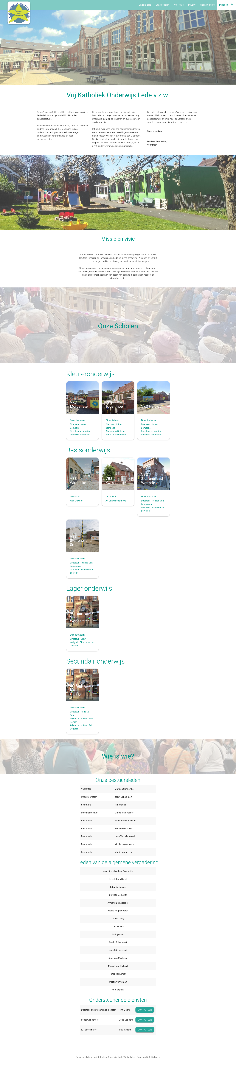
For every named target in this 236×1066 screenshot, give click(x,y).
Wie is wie (179, 4)
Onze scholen (162, 4)
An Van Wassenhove (116, 500)
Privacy (191, 4)
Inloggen (226, 5)
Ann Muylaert (76, 500)
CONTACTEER (145, 1010)
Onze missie (145, 4)
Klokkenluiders (207, 4)
